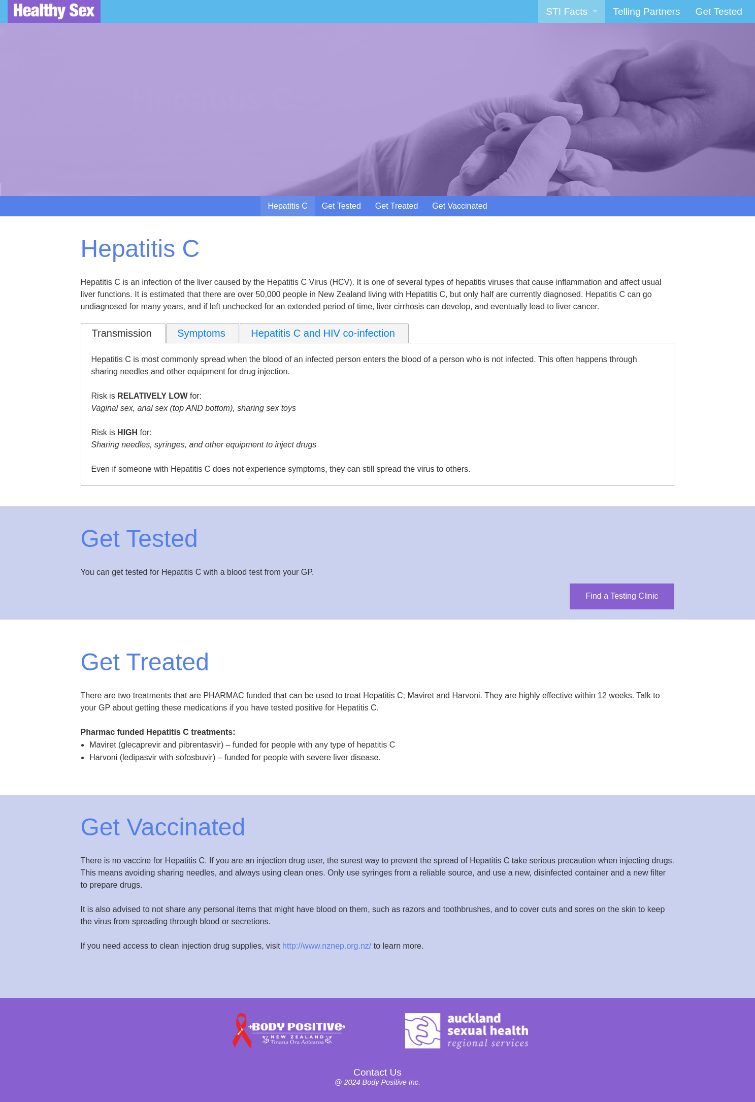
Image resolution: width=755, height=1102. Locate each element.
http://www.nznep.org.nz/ (326, 946)
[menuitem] (571, 11)
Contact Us (377, 1072)
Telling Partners (646, 11)
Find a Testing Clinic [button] (622, 596)
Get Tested (719, 11)
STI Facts (566, 11)
